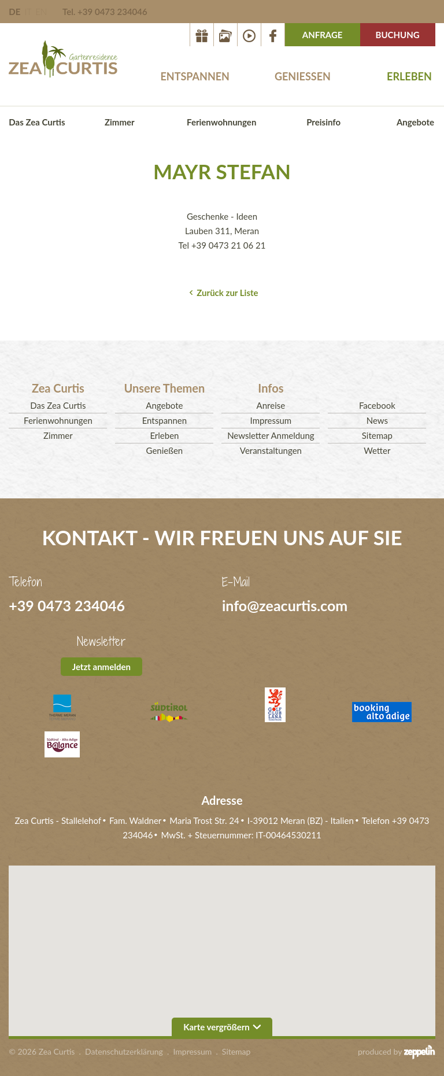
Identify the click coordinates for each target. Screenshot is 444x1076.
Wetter (377, 450)
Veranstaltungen (271, 450)
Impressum (271, 420)
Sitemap (377, 435)
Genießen (303, 76)
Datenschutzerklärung (124, 1051)
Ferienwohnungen (221, 122)
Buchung (398, 34)
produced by (396, 1052)
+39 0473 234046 (67, 605)
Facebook (377, 405)
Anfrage (322, 34)
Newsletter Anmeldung (270, 435)
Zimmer (120, 122)
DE (14, 11)
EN (41, 11)
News (377, 420)
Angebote (415, 122)
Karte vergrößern (222, 1027)
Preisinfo (323, 122)
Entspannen (195, 76)
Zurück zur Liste (227, 292)
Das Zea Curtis (37, 122)
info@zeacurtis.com (284, 605)
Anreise (271, 405)
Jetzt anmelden (101, 666)
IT (27, 11)
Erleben (409, 76)
